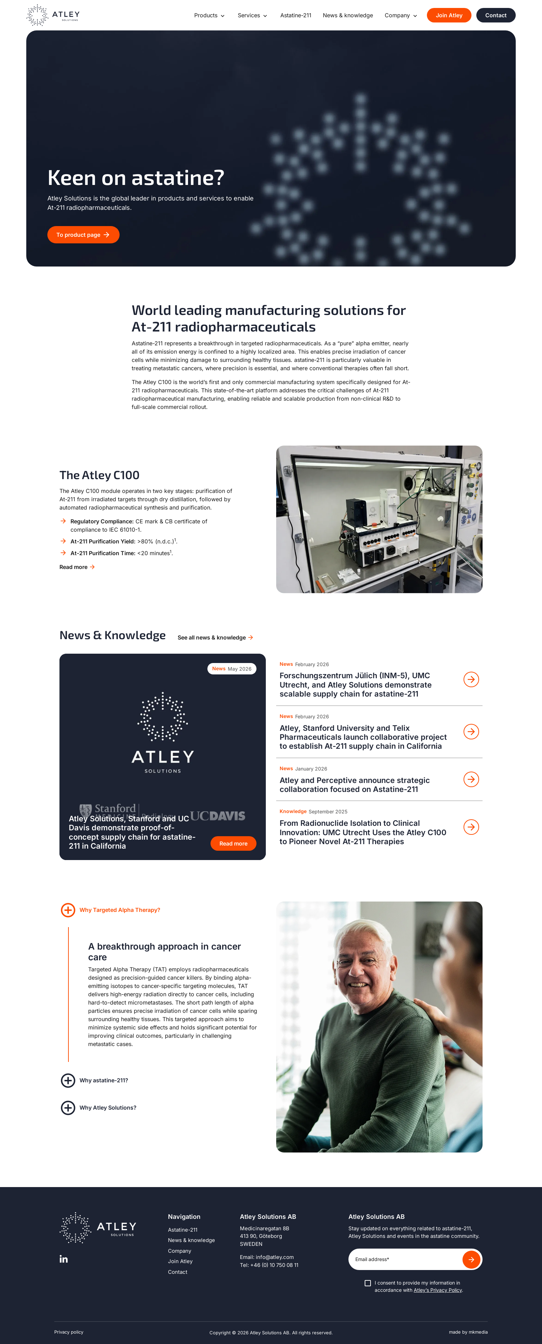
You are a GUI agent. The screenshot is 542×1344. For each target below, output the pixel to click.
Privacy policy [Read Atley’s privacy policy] (68, 1332)
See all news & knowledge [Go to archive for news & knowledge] (212, 637)
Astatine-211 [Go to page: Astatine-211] (295, 15)
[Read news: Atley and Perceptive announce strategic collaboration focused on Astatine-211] (379, 779)
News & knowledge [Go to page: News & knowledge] (348, 15)
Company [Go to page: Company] (398, 15)
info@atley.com (275, 1257)
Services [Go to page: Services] (250, 15)
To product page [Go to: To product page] (78, 234)
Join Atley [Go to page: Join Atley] (449, 15)
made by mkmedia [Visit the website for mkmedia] (468, 1332)
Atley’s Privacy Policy (438, 1290)
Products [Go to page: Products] (206, 15)
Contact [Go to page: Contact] (496, 15)
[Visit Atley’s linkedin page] (63, 1259)
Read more (73, 566)
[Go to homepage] (53, 15)
